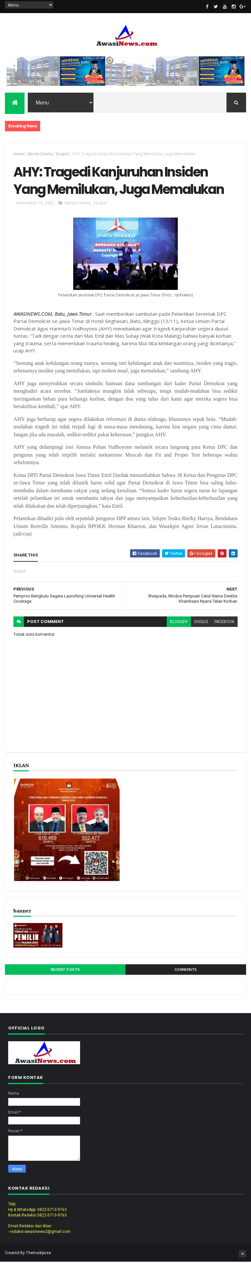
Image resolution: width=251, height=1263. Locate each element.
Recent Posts (65, 971)
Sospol (62, 154)
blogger (179, 622)
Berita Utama (40, 154)
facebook (224, 622)
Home (19, 154)
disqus (201, 622)
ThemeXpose (38, 1254)
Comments (186, 971)
